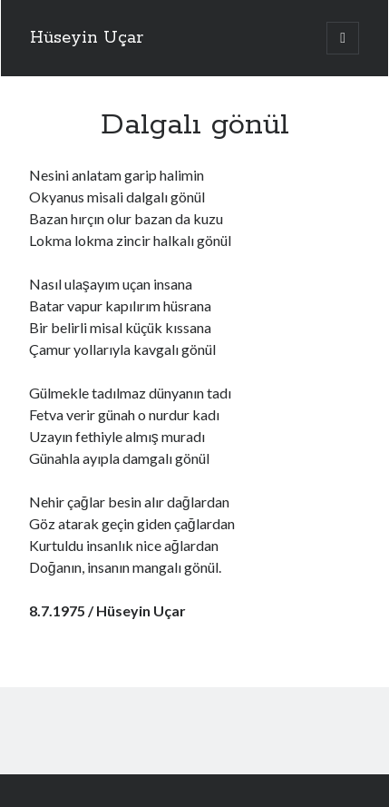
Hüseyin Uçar (86, 38)
